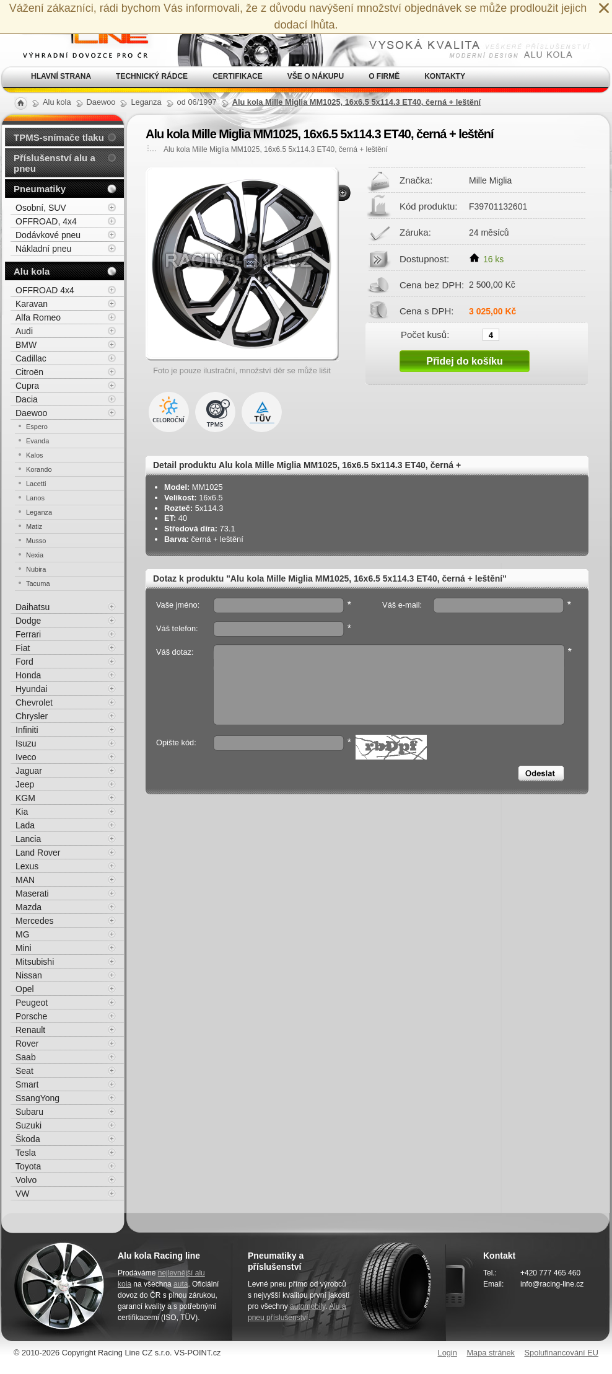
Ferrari (28, 634)
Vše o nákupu (315, 76)
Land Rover (37, 853)
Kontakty (444, 76)
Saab (25, 1057)
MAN (25, 880)
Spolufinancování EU (561, 1352)
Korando (39, 469)
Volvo (26, 1180)
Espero (37, 426)
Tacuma (38, 583)
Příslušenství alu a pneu (54, 163)
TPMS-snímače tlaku (59, 137)
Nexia (34, 555)
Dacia (26, 399)
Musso (36, 540)
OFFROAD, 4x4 (46, 221)
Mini (23, 948)
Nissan (28, 975)
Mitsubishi (34, 962)
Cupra (27, 386)
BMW (26, 345)
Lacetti (36, 483)
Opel (24, 989)
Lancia (28, 839)
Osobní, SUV (40, 208)
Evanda (37, 441)
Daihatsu (32, 607)
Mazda (28, 907)
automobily (307, 1306)
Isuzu (25, 743)
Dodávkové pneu (48, 235)
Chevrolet (34, 702)
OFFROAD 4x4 (44, 290)
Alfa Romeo (38, 317)
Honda (28, 675)
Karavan (31, 304)
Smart (26, 1084)
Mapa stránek (490, 1352)
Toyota (28, 1166)
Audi (24, 331)
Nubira (36, 569)
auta (180, 1284)
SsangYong (37, 1098)
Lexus (26, 866)
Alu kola (32, 271)
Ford (24, 662)
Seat (24, 1071)
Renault (30, 1030)
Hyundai (31, 689)
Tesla (25, 1153)
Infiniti (26, 730)
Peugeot (31, 1003)
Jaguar (28, 771)
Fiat (22, 648)
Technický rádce (152, 76)
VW (22, 1194)
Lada (25, 825)
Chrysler (31, 716)
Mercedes (34, 921)
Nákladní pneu (43, 249)
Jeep (24, 784)
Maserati (32, 893)
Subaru (29, 1112)
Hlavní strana (61, 76)
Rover (26, 1043)
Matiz (34, 526)
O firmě (384, 76)
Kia (21, 812)
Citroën (29, 372)
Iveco (25, 757)
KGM (25, 798)
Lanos (35, 498)
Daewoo (31, 413)
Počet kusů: (425, 334)
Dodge (28, 621)
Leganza (39, 512)
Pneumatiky (40, 189)
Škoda (27, 1139)
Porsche (31, 1016)
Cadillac (30, 358)
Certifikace (237, 76)
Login (447, 1352)
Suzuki (28, 1125)
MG (22, 934)
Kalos (34, 455)
